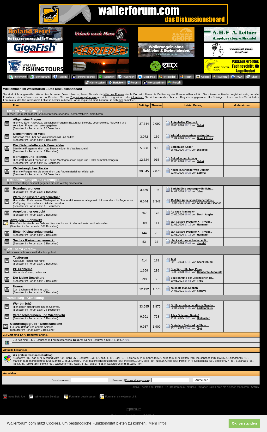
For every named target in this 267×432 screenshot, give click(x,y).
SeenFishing (204, 261)
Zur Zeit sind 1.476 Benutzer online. (25, 334)
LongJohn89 (236, 357)
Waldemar (61, 363)
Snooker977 (222, 360)
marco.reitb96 (37, 360)
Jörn (200, 191)
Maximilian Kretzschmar (103, 360)
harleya (201, 290)
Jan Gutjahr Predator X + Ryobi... (191, 221)
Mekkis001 (130, 360)
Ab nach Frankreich (183, 211)
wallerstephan (115, 363)
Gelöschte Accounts (209, 272)
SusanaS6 (242, 360)
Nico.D (160, 360)
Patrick (183, 360)
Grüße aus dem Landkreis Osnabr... (193, 305)
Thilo (200, 280)
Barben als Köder (182, 146)
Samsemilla (201, 360)
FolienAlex (133, 357)
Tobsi (200, 125)
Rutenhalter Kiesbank (184, 122)
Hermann (202, 224)
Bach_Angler (205, 214)
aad (34, 357)
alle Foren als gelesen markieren (229, 386)
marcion (17, 360)
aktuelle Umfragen (197, 386)
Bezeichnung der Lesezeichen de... (192, 277)
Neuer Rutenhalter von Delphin (190, 169)
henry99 (151, 357)
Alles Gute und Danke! (185, 315)
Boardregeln (177, 386)
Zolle (133, 363)
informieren (137, 97)
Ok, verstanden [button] (244, 423)
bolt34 (104, 357)
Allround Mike (51, 357)
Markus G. (58, 360)
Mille (146, 360)
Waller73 (95, 363)
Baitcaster (203, 318)
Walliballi (202, 149)
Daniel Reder (205, 138)
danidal (201, 243)
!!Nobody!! (19, 357)
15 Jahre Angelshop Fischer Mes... (192, 200)
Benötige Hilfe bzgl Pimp (186, 269)
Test (173, 259)
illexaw (185, 357)
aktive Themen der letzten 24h (150, 386)
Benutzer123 (86, 357)
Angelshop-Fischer (209, 202)
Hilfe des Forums (113, 94)
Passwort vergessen (137, 380)
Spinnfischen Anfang (184, 158)
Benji (69, 357)
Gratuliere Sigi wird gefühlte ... (190, 325)
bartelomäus (204, 308)
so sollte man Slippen (184, 287)
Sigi (199, 328)
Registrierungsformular (83, 97)
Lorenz (201, 172)
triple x (44, 363)
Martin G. (76, 360)
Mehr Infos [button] (157, 423)
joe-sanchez (203, 357)
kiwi (219, 357)
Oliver (168, 360)
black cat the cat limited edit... (189, 240)
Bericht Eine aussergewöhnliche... (192, 188)
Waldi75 (78, 363)
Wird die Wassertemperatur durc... (192, 135)
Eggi (117, 357)
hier (121, 100)
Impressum (133, 409)
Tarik (15, 363)
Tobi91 (29, 363)
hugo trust (168, 357)
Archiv (255, 386)
